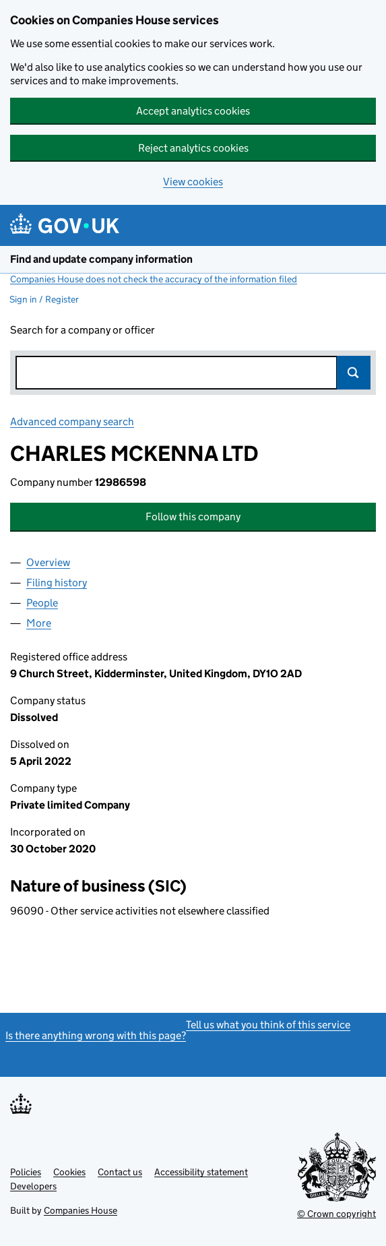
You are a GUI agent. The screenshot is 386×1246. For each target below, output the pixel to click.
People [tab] (42, 602)
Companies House (80, 1210)
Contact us (120, 1172)
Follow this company (193, 516)
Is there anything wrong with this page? (95, 1035)
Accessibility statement (201, 1172)
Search (354, 373)
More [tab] (38, 623)
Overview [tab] (48, 562)
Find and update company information (101, 259)
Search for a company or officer (82, 329)
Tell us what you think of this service (268, 1024)
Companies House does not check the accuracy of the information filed (153, 279)
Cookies (69, 1172)
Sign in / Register (44, 299)
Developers (33, 1186)
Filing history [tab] (56, 582)
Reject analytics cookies (193, 148)
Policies (25, 1172)
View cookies (193, 181)
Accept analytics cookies (193, 110)
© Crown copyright (336, 1214)
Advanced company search (72, 421)
